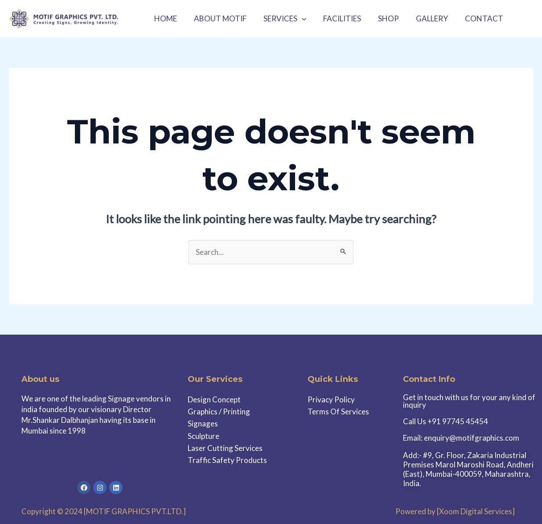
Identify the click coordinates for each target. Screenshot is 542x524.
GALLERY (422, 18)
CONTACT (472, 18)
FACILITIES (336, 18)
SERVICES (280, 18)
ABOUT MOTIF (217, 18)
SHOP (380, 18)
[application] (297, 18)
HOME (164, 18)
